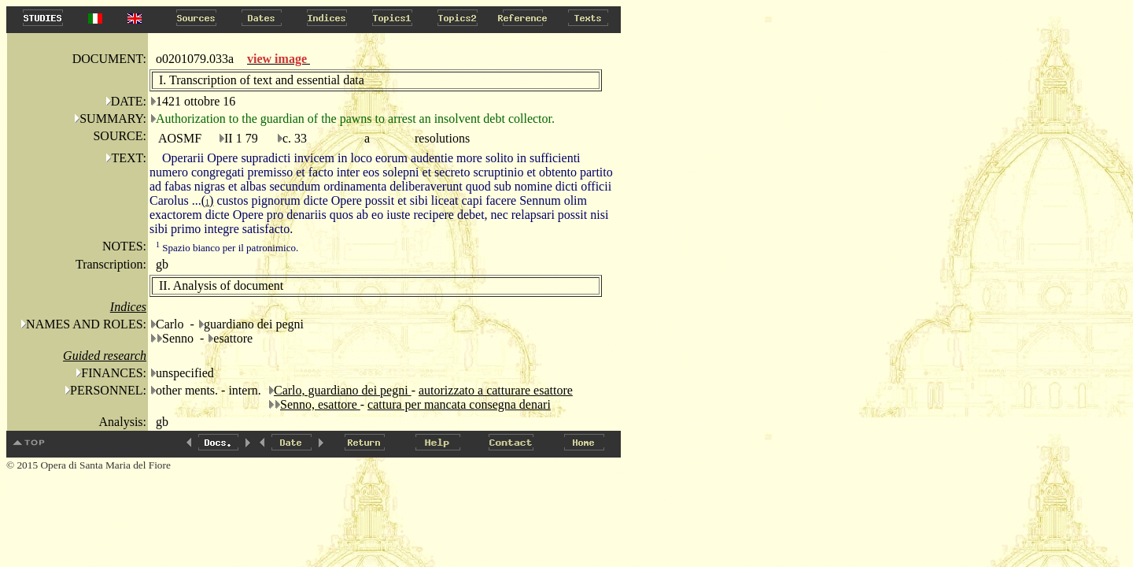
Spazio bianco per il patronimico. (227, 248)
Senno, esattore (320, 404)
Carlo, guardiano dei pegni (342, 390)
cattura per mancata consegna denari (459, 404)
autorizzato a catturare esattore (496, 390)
